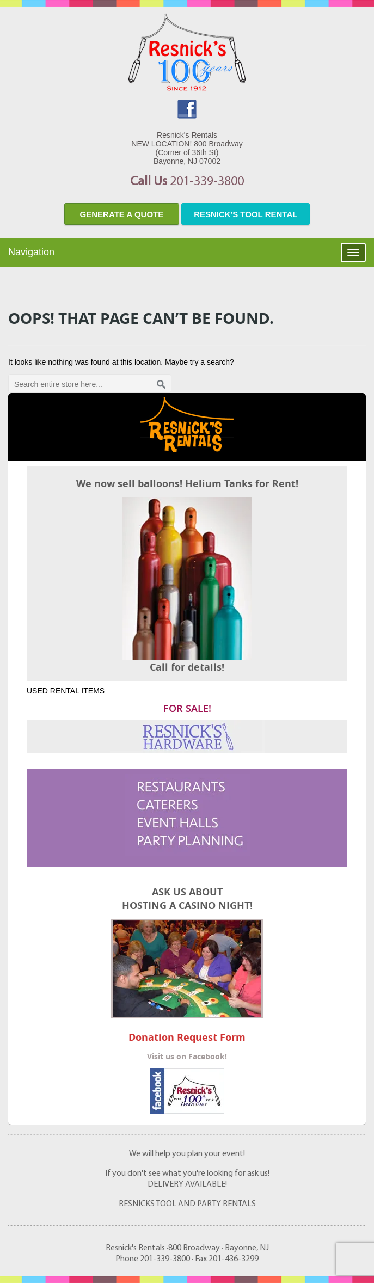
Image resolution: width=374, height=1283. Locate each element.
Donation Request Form (187, 1037)
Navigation (31, 252)
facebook (187, 109)
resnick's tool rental (245, 214)
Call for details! (187, 667)
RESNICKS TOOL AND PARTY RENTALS (187, 1204)
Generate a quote (122, 214)
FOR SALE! (187, 708)
